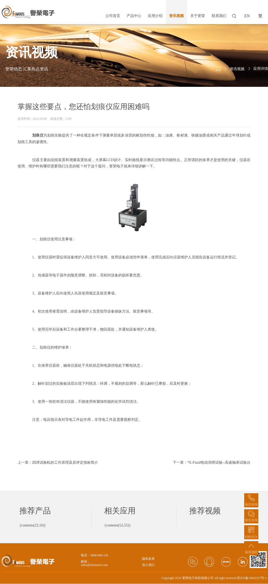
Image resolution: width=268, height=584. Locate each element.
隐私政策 (148, 558)
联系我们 (219, 16)
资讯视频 (176, 16)
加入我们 (148, 565)
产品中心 (134, 16)
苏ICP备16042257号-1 (252, 578)
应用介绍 (155, 16)
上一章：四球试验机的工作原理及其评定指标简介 (58, 462)
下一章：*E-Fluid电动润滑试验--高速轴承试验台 (211, 462)
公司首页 (112, 16)
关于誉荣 (197, 16)
